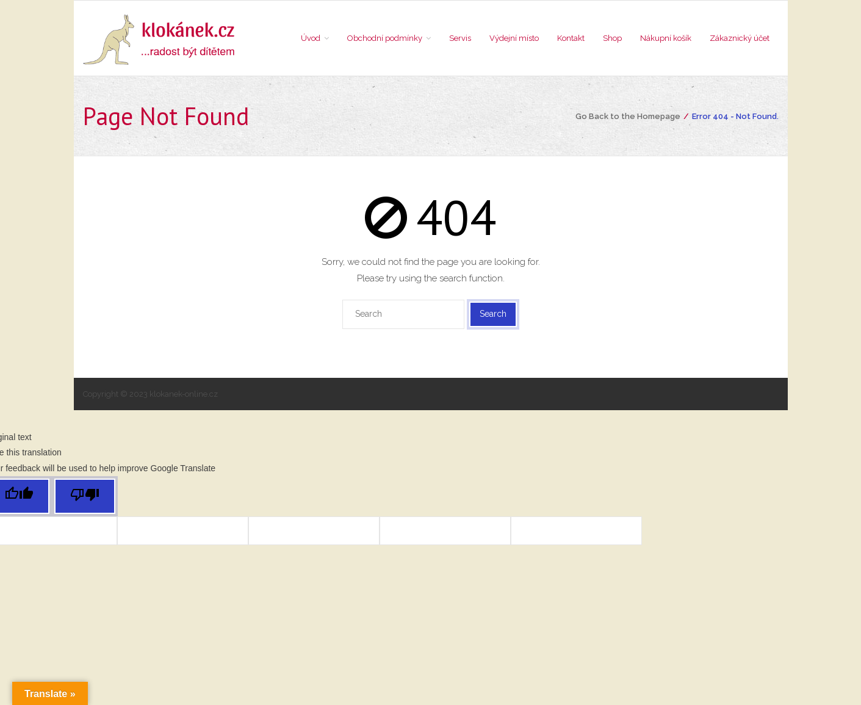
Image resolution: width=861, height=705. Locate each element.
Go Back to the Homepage (627, 116)
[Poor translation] (84, 496)
